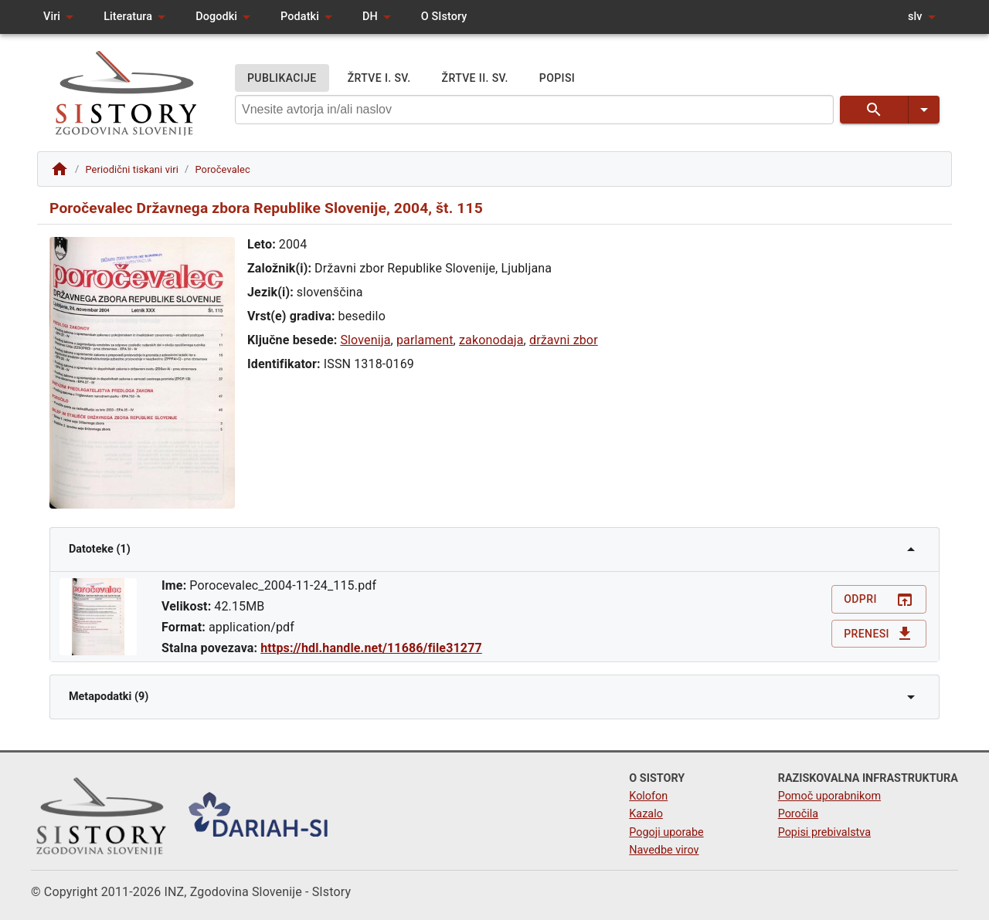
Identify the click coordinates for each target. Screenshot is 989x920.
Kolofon (648, 796)
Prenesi (879, 634)
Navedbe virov (663, 850)
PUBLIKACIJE (282, 78)
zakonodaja (491, 340)
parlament (425, 340)
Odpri (879, 599)
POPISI (557, 78)
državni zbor (563, 340)
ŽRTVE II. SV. (475, 78)
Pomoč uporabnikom (829, 796)
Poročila (798, 813)
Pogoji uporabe (666, 832)
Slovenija (365, 340)
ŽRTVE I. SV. (379, 78)
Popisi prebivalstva (824, 832)
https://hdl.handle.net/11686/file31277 (371, 648)
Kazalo (646, 813)
